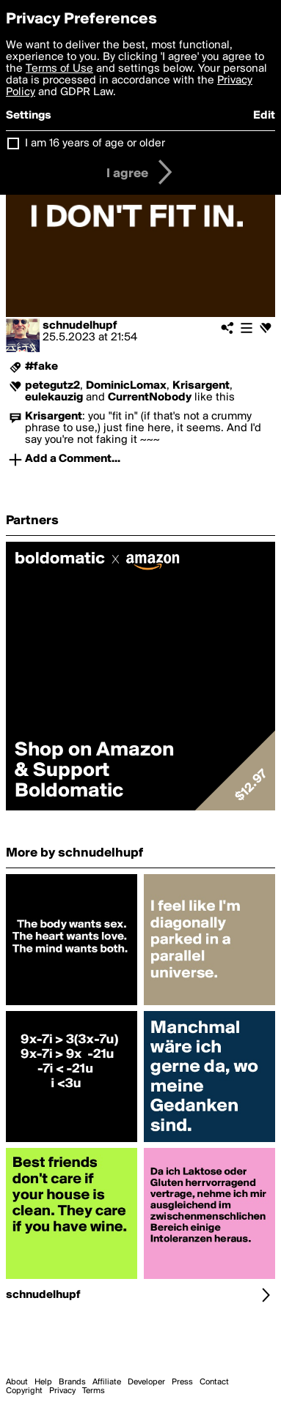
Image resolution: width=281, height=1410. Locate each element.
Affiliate (106, 1382)
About (17, 1382)
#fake (41, 367)
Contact (214, 1382)
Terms (93, 1391)
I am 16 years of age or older (95, 143)
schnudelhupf (80, 326)
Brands (72, 1382)
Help (43, 1382)
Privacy (62, 1391)
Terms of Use (59, 69)
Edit (264, 116)
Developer (146, 1382)
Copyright (24, 1391)
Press (182, 1382)
